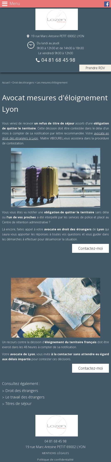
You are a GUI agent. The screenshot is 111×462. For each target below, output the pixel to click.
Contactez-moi (90, 248)
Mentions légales (55, 453)
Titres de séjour (18, 403)
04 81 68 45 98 (58, 60)
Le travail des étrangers (25, 396)
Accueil (6, 82)
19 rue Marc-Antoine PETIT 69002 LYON (57, 36)
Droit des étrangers (23, 82)
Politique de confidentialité (55, 459)
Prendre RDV (95, 68)
